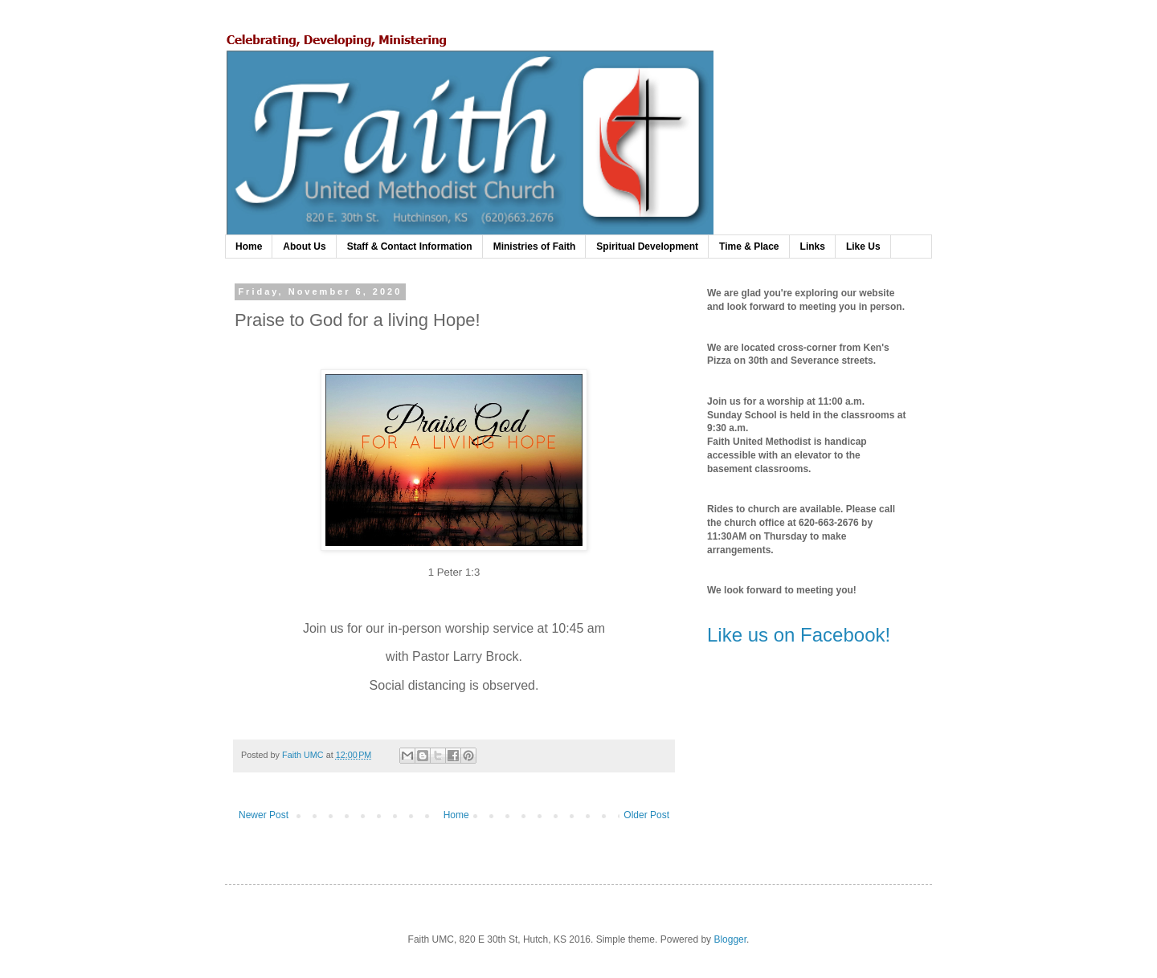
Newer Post (263, 815)
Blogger (729, 939)
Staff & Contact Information (409, 246)
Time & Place (749, 246)
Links (812, 246)
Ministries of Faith (534, 246)
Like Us (863, 246)
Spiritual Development (647, 246)
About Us (304, 246)
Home (248, 246)
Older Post (646, 815)
